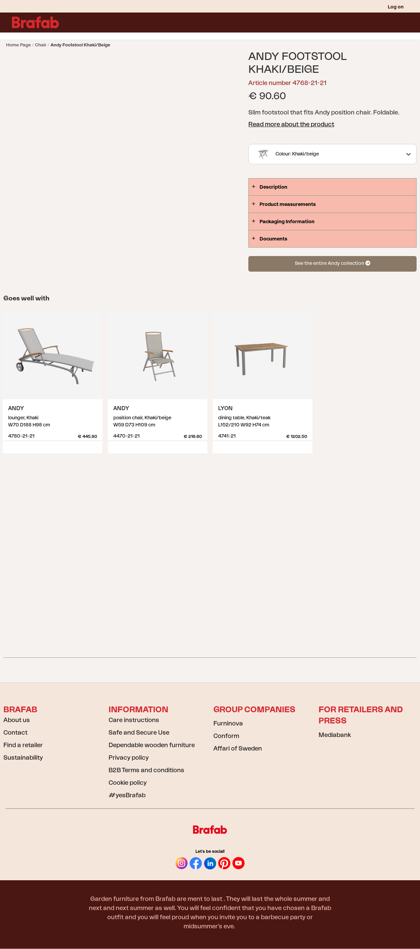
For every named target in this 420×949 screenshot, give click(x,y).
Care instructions (134, 720)
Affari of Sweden (237, 748)
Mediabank (335, 735)
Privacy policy (129, 758)
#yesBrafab (127, 795)
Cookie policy (128, 783)
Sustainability (23, 758)
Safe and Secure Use (139, 733)
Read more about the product (291, 124)
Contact (15, 733)
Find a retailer (23, 745)
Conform (226, 736)
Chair (40, 45)
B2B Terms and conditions (146, 770)
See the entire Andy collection (332, 263)
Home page (18, 45)
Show (96, 444)
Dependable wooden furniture (152, 745)
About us (16, 720)
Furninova (228, 723)
